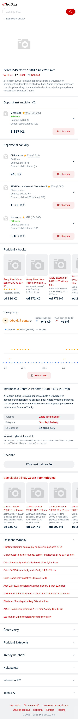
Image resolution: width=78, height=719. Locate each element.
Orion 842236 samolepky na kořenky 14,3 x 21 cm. (30, 570)
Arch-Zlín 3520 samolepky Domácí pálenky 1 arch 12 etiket (34, 586)
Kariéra (61, 710)
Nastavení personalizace (55, 705)
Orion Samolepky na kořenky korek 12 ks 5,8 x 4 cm (31, 562)
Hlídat (20, 75)
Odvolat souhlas (21, 710)
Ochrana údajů (31, 705)
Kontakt (50, 710)
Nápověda (15, 705)
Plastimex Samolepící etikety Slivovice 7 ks (26, 601)
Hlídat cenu (39, 375)
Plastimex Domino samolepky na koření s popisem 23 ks (33, 547)
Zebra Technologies (49, 417)
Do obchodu (63, 131)
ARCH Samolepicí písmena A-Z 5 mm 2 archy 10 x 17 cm (33, 609)
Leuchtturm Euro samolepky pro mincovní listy (27, 617)
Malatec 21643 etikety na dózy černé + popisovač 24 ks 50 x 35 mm (39, 555)
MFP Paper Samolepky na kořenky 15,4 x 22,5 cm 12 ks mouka (37, 593)
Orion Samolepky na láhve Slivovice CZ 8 (25, 578)
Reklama (37, 710)
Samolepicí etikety (15, 18)
